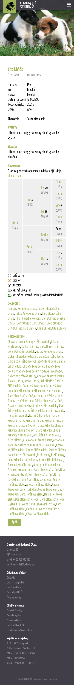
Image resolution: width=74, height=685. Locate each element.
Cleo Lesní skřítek (45, 504)
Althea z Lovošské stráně (48, 396)
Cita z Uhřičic (59, 328)
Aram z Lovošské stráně (21, 400)
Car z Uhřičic (29, 328)
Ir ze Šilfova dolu (55, 410)
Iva (42, 211)
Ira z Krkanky (31, 460)
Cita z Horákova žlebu (38, 514)
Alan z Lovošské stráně (20, 396)
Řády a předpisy (14, 597)
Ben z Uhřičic (49, 318)
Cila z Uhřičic (44, 328)
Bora (29, 246)
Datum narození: (17, 99)
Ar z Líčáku (39, 435)
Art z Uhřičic (47, 381)
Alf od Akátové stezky (50, 371)
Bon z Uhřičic (24, 323)
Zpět (14, 522)
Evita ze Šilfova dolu (25, 371)
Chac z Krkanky (46, 425)
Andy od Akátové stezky (50, 376)
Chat (58, 181)
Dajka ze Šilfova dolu (33, 346)
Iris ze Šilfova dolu (18, 415)
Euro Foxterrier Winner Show (19, 630)
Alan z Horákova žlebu (39, 479)
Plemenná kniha (14, 620)
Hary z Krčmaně (27, 420)
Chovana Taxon (16, 341)
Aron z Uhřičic (31, 381)
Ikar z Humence (22, 391)
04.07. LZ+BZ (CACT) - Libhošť (20, 663)
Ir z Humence (39, 391)
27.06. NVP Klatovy (16, 658)
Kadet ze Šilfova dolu (20, 445)
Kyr (43, 187)
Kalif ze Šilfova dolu (44, 445)
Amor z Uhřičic (15, 381)
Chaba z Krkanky (28, 425)
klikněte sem (15, 176)
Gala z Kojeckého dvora (49, 351)
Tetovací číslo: (16, 104)
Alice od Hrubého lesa (51, 460)
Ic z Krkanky (43, 455)
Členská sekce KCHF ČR (17, 625)
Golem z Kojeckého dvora (22, 356)
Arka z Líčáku (15, 440)
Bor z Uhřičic (39, 323)
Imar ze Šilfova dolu (33, 410)
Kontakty (11, 577)
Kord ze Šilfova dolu (25, 455)
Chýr (58, 252)
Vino (58, 205)
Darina (59, 193)
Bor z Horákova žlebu (27, 499)
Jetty (59, 240)
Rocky (44, 235)
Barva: (11, 94)
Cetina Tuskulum (47, 489)
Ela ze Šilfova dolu (45, 361)
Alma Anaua (30, 440)
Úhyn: (11, 109)
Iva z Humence (54, 391)
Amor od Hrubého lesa (20, 464)
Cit (13, 223)
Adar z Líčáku (25, 435)
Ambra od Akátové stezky (22, 376)
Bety (44, 258)
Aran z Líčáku (53, 435)
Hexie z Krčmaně (45, 420)
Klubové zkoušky (14, 610)
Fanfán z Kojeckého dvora (22, 308)
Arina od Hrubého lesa (20, 469)
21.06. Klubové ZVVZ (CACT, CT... (21, 648)
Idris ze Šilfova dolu (46, 405)
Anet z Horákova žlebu (38, 484)
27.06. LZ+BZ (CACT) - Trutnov (21, 653)
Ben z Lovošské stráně (40, 474)
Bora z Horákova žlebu (52, 499)
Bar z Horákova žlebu (31, 494)
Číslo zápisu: (13, 75)
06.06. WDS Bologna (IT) (18, 643)
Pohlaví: (12, 84)
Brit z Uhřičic (15, 328)
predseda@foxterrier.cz (23, 564)
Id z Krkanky (57, 455)
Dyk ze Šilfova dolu (24, 351)
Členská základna (14, 587)
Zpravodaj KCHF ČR (15, 592)
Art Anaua (59, 440)
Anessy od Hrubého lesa (46, 464)
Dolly (59, 217)
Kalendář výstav (14, 615)
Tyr (28, 199)
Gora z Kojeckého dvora (50, 356)
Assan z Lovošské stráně (21, 405)
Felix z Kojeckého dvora (28, 313)
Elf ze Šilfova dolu (33, 366)
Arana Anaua (45, 440)
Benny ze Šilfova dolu (38, 341)
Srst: (10, 89)
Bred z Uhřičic (54, 323)
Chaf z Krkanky (44, 430)
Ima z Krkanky (15, 460)
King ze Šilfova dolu (36, 450)
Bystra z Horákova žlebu (21, 504)
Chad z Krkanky (26, 430)
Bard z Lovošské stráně (46, 469)
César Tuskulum (28, 489)
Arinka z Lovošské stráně (48, 400)
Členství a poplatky (15, 582)
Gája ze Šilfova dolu (34, 386)
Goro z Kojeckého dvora (21, 361)
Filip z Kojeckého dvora (28, 318)
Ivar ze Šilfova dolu (40, 415)
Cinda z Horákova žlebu (39, 509)
